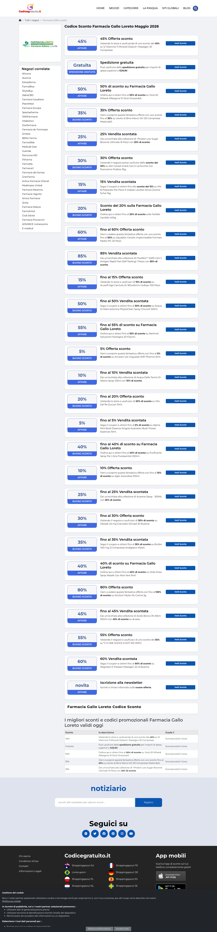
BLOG (186, 7)
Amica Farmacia (31, 198)
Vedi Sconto (181, 42)
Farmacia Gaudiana (33, 99)
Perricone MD (29, 155)
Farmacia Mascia (31, 206)
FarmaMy (27, 163)
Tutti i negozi (32, 19)
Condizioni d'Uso (29, 861)
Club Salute (28, 215)
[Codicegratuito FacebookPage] (104, 833)
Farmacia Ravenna (32, 189)
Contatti (24, 866)
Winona (26, 73)
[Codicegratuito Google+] (84, 833)
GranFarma (28, 176)
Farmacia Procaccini (33, 219)
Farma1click (28, 211)
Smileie (26, 133)
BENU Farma (29, 137)
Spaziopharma (30, 112)
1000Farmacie (30, 116)
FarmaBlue (28, 86)
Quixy (25, 202)
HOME (100, 7)
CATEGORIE (130, 7)
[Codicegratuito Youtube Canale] (133, 833)
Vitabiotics (28, 120)
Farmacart (28, 168)
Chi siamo (25, 856)
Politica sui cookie (11, 901)
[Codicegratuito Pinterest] (113, 833)
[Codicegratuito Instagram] (123, 833)
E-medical (27, 228)
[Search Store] (195, 8)
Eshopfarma (29, 82)
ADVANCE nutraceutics (35, 223)
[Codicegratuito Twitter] (94, 833)
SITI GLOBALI (170, 7)
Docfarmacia (29, 125)
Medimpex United (32, 185)
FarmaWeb (28, 142)
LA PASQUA (150, 7)
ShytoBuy (27, 90)
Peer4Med (28, 103)
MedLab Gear (29, 146)
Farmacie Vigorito (32, 193)
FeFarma (27, 159)
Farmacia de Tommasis (35, 129)
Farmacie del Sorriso (33, 172)
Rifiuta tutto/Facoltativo (99, 929)
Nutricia (26, 77)
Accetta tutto (122, 929)
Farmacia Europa (31, 107)
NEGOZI (114, 7)
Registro (148, 802)
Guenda (26, 150)
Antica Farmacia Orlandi (35, 180)
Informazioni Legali (31, 871)
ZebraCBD (28, 94)
